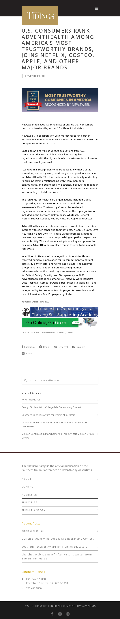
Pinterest (61, 347)
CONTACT (28, 486)
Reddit (44, 347)
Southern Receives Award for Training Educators (48, 414)
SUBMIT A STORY (33, 510)
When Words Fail (31, 399)
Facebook (28, 347)
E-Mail (27, 353)
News (70, 332)
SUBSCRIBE (29, 502)
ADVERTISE (29, 494)
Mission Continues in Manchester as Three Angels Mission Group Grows (58, 435)
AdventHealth (30, 332)
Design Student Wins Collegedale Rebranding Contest (51, 407)
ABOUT (26, 478)
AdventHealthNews (53, 332)
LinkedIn (78, 347)
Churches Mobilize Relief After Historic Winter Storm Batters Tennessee (54, 424)
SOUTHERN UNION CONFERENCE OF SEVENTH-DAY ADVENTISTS (61, 606)
